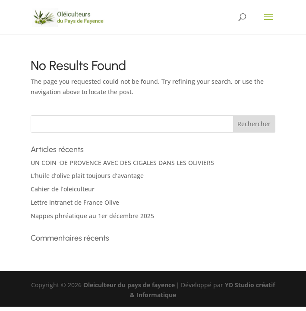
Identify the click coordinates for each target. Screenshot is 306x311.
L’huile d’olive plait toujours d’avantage (87, 175)
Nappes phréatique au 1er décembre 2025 (92, 216)
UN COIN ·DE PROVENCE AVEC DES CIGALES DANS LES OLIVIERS (122, 163)
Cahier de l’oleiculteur (63, 189)
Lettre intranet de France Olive (75, 202)
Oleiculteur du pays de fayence (129, 285)
